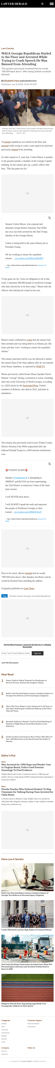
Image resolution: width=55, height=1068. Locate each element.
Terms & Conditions (33, 1023)
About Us (4, 1051)
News (3, 762)
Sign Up (37, 653)
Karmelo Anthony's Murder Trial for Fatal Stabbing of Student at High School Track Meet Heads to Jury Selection (28, 723)
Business (4, 1036)
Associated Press (30, 385)
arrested (5, 145)
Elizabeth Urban (12, 80)
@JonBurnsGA (20, 477)
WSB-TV (40, 366)
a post (29, 340)
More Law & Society (12, 859)
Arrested (36, 596)
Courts (3, 1042)
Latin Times (29, 588)
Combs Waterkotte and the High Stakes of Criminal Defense (26, 930)
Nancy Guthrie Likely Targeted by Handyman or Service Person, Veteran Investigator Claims (26, 681)
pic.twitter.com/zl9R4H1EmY (28, 512)
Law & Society (7, 48)
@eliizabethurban (28, 80)
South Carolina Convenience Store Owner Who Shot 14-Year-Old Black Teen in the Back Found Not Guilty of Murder (29, 739)
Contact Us (4, 1054)
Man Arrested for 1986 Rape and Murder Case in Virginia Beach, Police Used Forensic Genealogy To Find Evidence (26, 767)
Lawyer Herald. (27, 1061)
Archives (3, 1023)
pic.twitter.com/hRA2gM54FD (29, 258)
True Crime (4, 1030)
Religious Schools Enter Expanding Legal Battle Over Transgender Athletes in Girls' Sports (23, 1004)
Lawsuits (4, 1039)
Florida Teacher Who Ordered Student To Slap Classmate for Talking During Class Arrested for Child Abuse (27, 792)
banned (15, 149)
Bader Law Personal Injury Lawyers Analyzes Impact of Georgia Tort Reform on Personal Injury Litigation (29, 694)
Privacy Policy (31, 1026)
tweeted (28, 573)
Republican (46, 596)
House (19, 596)
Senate (13, 596)
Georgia (7, 142)
